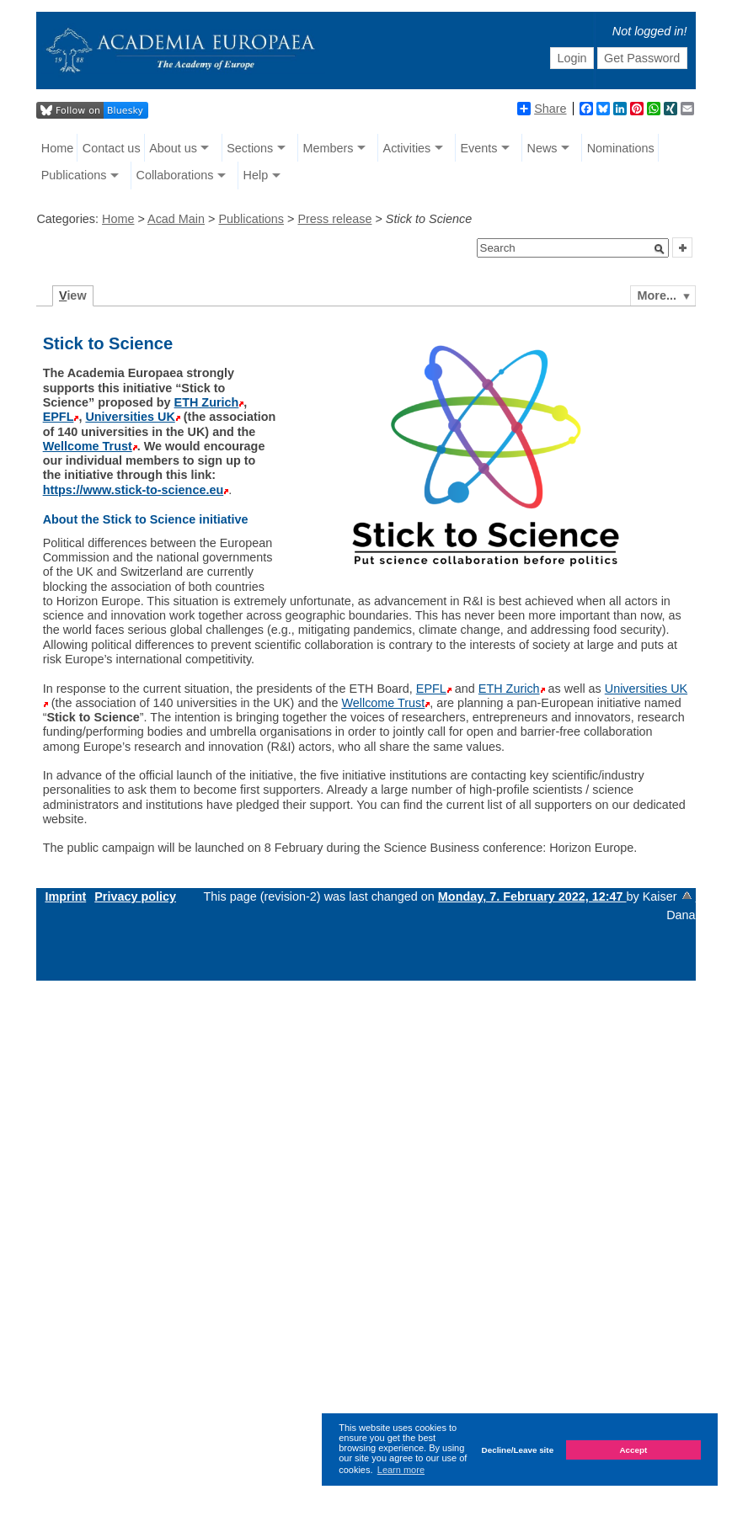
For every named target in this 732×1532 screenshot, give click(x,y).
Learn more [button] (401, 1470)
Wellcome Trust (87, 446)
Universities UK (129, 416)
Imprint (65, 896)
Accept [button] (633, 1450)
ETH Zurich (206, 402)
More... (657, 295)
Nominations (621, 148)
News (542, 148)
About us (173, 148)
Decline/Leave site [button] (518, 1450)
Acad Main (176, 219)
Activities (407, 148)
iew (73, 295)
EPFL (58, 416)
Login (571, 58)
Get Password (642, 58)
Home (57, 148)
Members (327, 148)
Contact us (112, 148)
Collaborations (174, 175)
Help (256, 175)
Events (478, 148)
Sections (250, 148)
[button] (659, 249)
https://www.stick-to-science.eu (133, 490)
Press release (334, 219)
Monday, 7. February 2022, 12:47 (532, 896)
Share (541, 108)
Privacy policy (135, 896)
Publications (74, 175)
